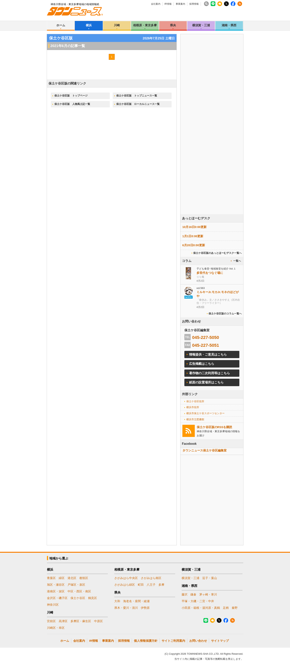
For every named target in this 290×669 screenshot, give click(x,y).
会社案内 (155, 4)
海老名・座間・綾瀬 (136, 601)
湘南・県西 (229, 25)
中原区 (98, 621)
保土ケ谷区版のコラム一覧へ (225, 313)
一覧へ (237, 260)
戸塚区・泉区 (76, 584)
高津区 (63, 621)
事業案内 (180, 4)
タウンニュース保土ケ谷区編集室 (204, 450)
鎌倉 (193, 594)
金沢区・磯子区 (57, 598)
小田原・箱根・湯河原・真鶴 (201, 607)
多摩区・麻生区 (80, 621)
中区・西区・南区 (79, 591)
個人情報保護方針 (145, 640)
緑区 (62, 578)
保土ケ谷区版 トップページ (71, 95)
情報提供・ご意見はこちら (208, 354)
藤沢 (185, 594)
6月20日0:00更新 (193, 245)
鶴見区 (92, 598)
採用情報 (194, 4)
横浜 (89, 25)
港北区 (72, 578)
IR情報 (168, 4)
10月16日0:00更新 (194, 227)
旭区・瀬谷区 (56, 584)
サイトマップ (220, 640)
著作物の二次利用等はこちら (209, 373)
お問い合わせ (198, 640)
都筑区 (83, 578)
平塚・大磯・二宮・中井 (198, 601)
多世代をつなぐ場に (210, 272)
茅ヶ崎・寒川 (208, 594)
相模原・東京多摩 (145, 25)
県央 (173, 25)
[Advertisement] (211, 135)
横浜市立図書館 (195, 419)
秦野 (235, 607)
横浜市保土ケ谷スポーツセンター (205, 413)
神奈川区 (53, 604)
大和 (117, 601)
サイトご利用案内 (173, 640)
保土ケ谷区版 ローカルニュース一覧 (138, 104)
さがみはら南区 (151, 578)
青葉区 (51, 578)
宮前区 (51, 621)
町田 (141, 584)
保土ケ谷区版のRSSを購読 (214, 427)
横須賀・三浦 (201, 25)
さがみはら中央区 (126, 578)
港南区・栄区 (56, 591)
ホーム (60, 25)
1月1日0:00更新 (192, 236)
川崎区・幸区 (56, 627)
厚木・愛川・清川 (126, 607)
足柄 (226, 607)
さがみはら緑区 (124, 584)
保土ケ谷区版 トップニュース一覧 (136, 95)
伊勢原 (145, 607)
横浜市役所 (192, 407)
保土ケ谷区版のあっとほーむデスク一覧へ (217, 252)
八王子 (151, 584)
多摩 (161, 584)
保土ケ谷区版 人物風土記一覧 (72, 104)
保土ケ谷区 (77, 598)
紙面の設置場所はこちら (206, 382)
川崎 (117, 25)
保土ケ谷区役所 (195, 401)
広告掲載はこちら (201, 363)
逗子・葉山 (209, 578)
